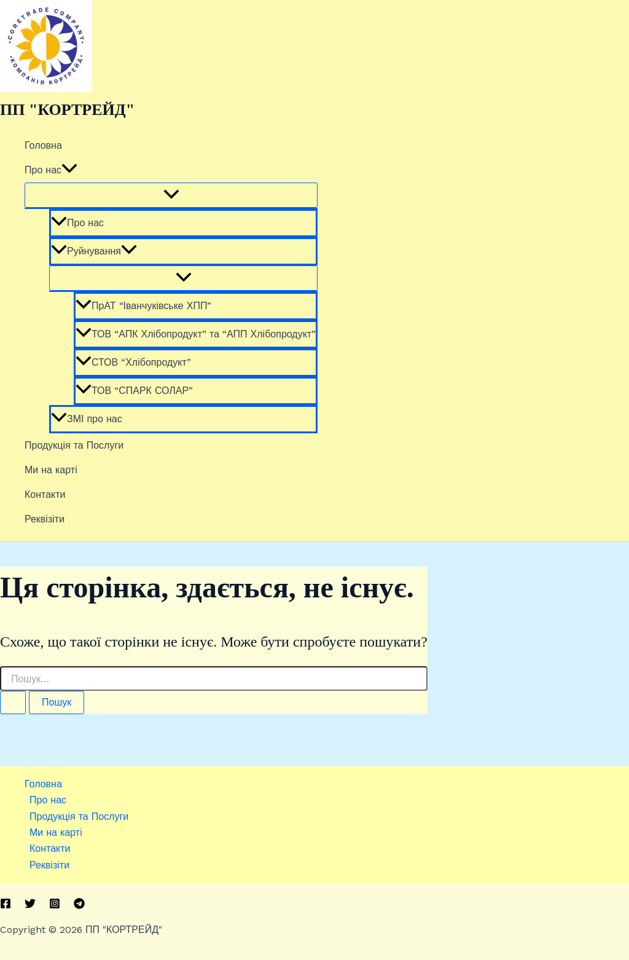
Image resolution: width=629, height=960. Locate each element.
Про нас (51, 170)
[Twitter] (30, 905)
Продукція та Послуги (74, 445)
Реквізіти (44, 519)
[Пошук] (13, 702)
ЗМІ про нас (86, 419)
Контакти (45, 494)
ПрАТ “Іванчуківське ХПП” (143, 306)
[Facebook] (5, 905)
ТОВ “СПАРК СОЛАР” (134, 390)
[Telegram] (79, 905)
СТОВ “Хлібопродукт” (133, 362)
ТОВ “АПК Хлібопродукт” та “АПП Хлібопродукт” (196, 334)
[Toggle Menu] (171, 195)
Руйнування (94, 251)
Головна (43, 145)
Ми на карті (51, 470)
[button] (69, 170)
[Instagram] (54, 905)
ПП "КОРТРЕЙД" (67, 110)
